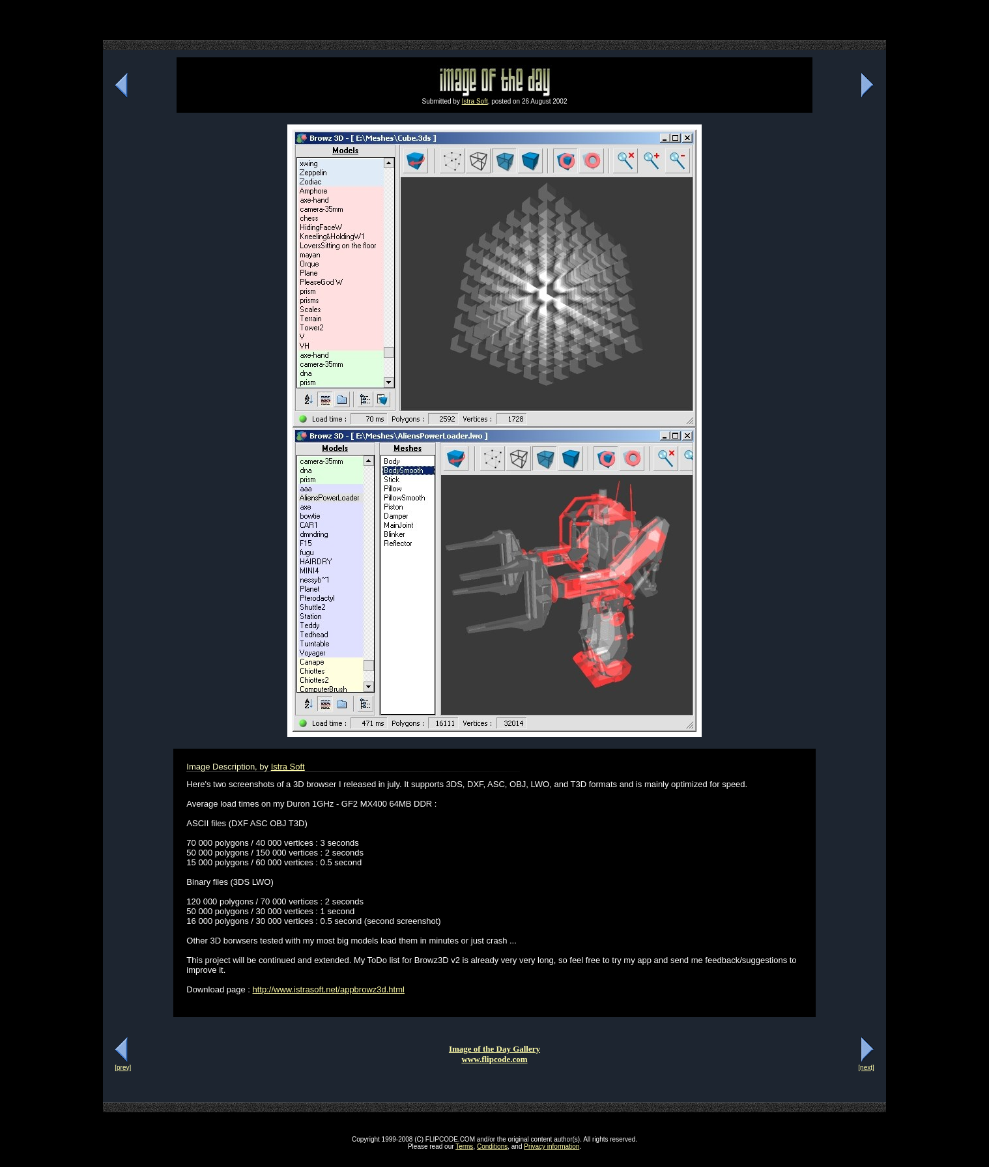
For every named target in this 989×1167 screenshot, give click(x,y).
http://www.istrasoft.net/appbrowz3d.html (329, 989)
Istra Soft (475, 101)
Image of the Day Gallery (494, 1049)
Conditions (492, 1146)
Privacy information (551, 1146)
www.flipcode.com (494, 1059)
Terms (464, 1146)
